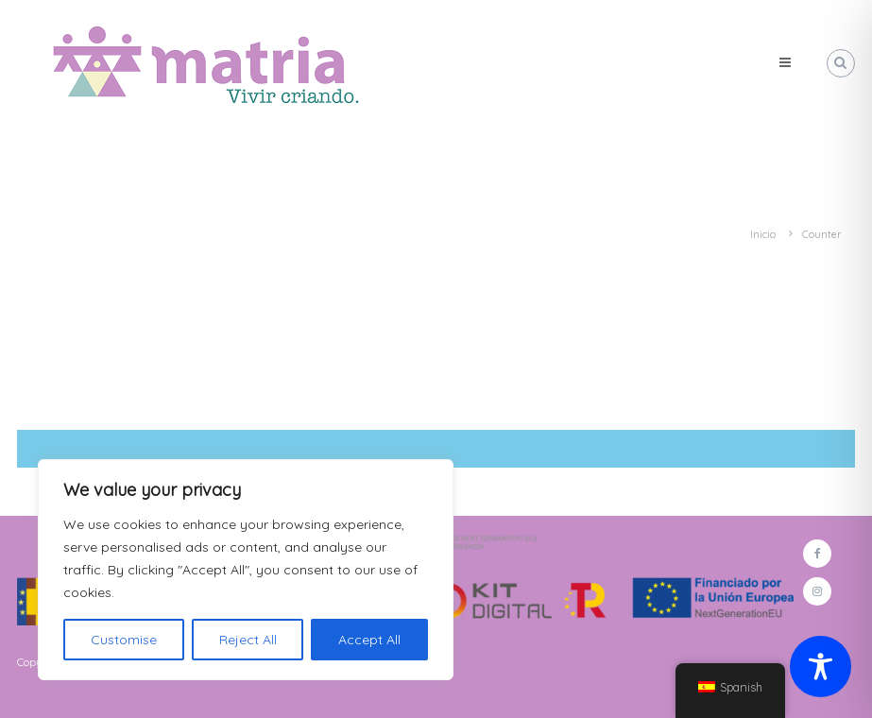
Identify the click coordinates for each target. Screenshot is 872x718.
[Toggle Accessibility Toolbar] (820, 666)
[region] (245, 569)
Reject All (248, 639)
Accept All (369, 639)
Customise (124, 639)
